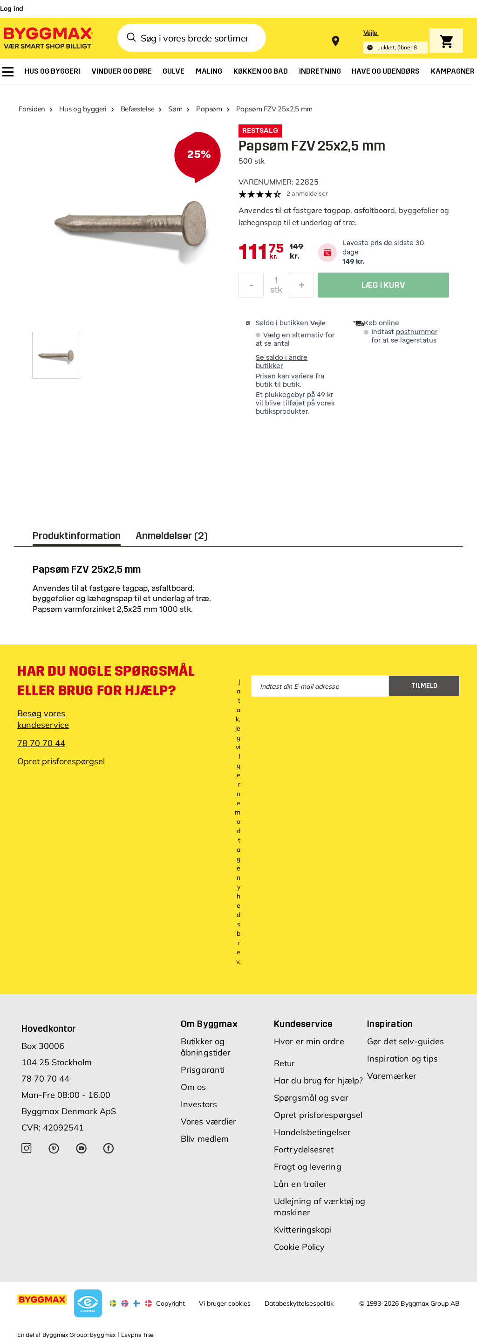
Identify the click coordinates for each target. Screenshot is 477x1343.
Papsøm (209, 108)
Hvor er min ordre (309, 1041)
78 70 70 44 (41, 743)
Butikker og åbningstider (206, 1047)
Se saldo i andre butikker (281, 362)
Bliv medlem (205, 1138)
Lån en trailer (300, 1184)
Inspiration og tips (402, 1058)
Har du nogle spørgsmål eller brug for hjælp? (105, 681)
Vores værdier (208, 1121)
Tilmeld (424, 686)
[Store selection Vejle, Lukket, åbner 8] (395, 41)
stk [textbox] (276, 292)
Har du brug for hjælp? (318, 1080)
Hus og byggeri (83, 108)
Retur (284, 1063)
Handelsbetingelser (312, 1132)
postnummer (416, 332)
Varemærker (391, 1075)
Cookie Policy (299, 1246)
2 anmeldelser (307, 193)
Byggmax (103, 1335)
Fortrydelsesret (304, 1149)
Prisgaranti (203, 1069)
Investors (199, 1104)
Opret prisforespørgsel (61, 761)
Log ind (11, 8)
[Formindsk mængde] (251, 287)
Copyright (170, 1303)
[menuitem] (8, 71)
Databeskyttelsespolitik (299, 1303)
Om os (193, 1087)
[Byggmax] (47, 37)
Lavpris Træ (137, 1335)
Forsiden (32, 108)
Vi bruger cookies (225, 1303)
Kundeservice (303, 1023)
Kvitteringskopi (303, 1229)
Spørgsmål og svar (311, 1097)
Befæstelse (138, 108)
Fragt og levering (307, 1166)
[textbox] (261, 252)
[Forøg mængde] (301, 287)
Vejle (318, 323)
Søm (175, 108)
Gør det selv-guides (405, 1041)
